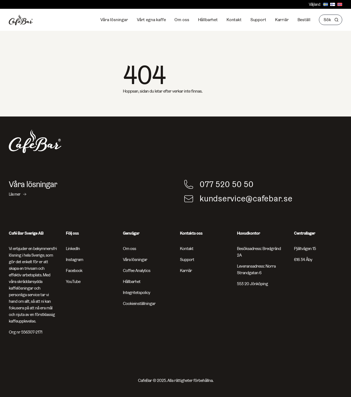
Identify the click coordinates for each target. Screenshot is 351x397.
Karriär (282, 20)
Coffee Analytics (136, 270)
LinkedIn (73, 248)
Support (258, 20)
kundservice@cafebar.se (246, 199)
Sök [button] (331, 20)
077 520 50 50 (227, 184)
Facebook (74, 270)
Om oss (181, 20)
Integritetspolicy (136, 292)
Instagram (74, 259)
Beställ (304, 20)
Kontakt (234, 20)
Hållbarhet (208, 20)
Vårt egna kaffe (151, 20)
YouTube (73, 281)
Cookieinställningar (139, 303)
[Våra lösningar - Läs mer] (88, 188)
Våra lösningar (114, 20)
